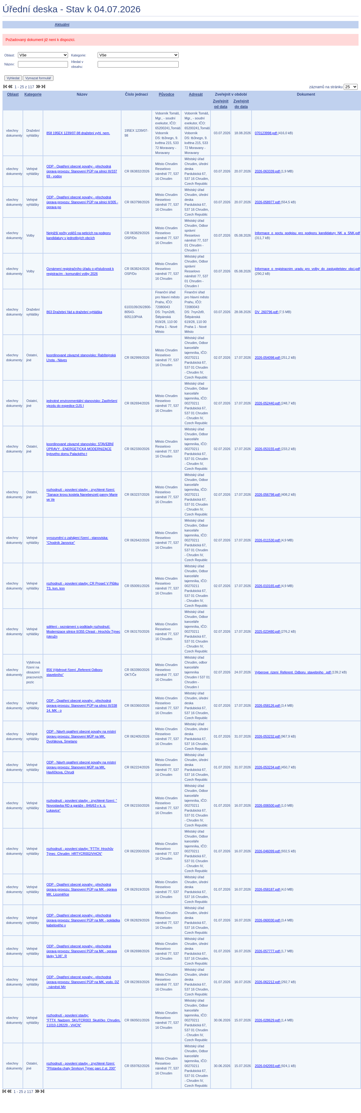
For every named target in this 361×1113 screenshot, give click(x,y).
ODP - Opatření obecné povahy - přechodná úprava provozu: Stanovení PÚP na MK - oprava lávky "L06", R (81, 951)
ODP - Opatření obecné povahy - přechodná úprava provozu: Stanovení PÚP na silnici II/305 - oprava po (82, 202)
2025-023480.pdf (268, 631)
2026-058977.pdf (268, 202)
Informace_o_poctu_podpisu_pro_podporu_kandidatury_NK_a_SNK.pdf (307, 233)
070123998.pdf (266, 133)
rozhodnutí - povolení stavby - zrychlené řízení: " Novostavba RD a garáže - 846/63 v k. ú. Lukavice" (81, 805)
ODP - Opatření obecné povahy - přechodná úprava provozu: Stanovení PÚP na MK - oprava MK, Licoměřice (81, 889)
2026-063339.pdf (268, 171)
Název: (9, 64)
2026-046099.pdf (268, 851)
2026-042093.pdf (268, 1066)
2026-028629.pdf (268, 1020)
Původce (166, 94)
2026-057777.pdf (268, 951)
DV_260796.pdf (267, 312)
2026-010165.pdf (268, 586)
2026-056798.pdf (268, 494)
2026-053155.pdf (268, 449)
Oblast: (9, 55)
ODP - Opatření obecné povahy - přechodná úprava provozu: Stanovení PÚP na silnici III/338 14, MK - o (81, 705)
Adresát (196, 94)
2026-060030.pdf (268, 920)
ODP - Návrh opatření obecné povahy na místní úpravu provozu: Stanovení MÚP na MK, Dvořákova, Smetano (81, 736)
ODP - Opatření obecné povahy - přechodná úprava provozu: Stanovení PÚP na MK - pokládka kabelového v (83, 920)
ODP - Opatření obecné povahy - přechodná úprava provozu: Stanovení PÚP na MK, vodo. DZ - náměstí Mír (82, 982)
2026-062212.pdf (268, 982)
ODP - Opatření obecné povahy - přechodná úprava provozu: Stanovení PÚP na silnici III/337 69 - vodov (81, 171)
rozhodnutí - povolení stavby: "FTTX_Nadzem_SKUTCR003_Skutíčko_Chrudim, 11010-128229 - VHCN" (83, 1020)
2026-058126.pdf (268, 705)
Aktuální (62, 25)
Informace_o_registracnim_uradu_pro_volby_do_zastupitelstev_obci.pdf (307, 269)
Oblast (13, 94)
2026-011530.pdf (268, 540)
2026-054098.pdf (268, 357)
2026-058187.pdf (268, 889)
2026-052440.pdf (268, 403)
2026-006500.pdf (268, 805)
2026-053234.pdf (268, 767)
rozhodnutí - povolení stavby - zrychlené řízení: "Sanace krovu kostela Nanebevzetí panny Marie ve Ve (81, 494)
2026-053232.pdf (268, 736)
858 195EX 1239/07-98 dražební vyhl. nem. (78, 133)
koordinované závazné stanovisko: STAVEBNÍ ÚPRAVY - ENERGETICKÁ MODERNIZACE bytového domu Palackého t (79, 449)
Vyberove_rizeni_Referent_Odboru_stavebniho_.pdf (293, 672)
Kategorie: (78, 55)
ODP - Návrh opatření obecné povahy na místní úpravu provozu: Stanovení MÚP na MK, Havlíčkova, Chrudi (81, 767)
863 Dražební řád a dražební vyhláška (74, 312)
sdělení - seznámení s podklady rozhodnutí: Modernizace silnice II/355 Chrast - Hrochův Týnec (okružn (83, 631)
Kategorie (32, 94)
